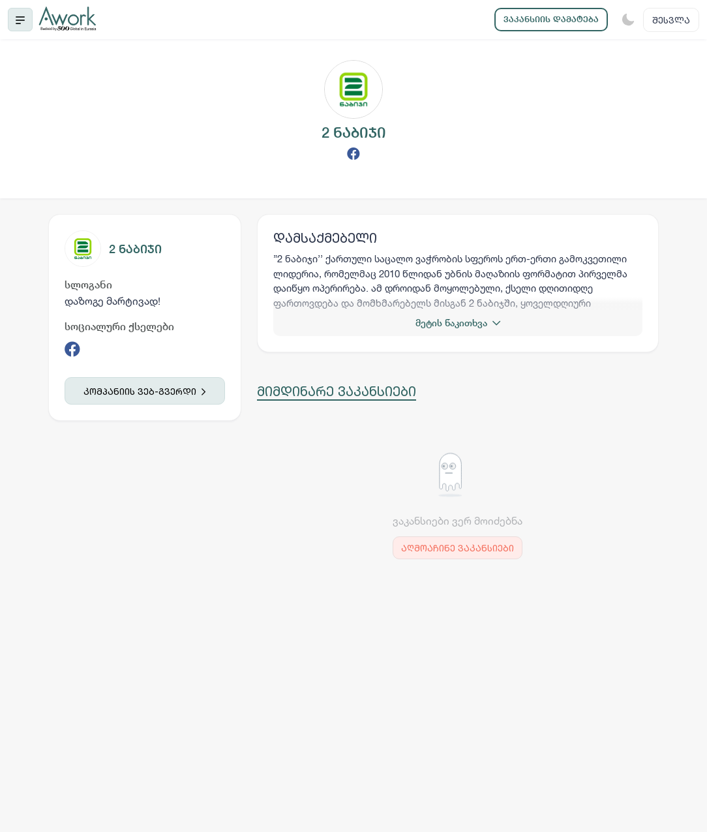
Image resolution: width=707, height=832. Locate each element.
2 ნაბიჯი (135, 249)
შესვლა (671, 19)
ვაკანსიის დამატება (551, 19)
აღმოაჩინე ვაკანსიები (457, 547)
